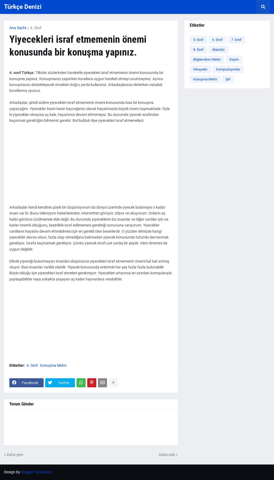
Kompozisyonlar (228, 69)
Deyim (234, 59)
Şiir (228, 79)
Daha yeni (15, 454)
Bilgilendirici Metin (207, 59)
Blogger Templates (36, 472)
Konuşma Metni (53, 365)
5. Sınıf (198, 40)
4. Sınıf (35, 28)
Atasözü (218, 50)
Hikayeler (200, 69)
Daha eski (167, 454)
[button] (263, 7)
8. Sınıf (198, 50)
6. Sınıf (217, 40)
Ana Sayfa (17, 28)
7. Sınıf (236, 40)
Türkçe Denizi (22, 6)
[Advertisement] (90, 167)
